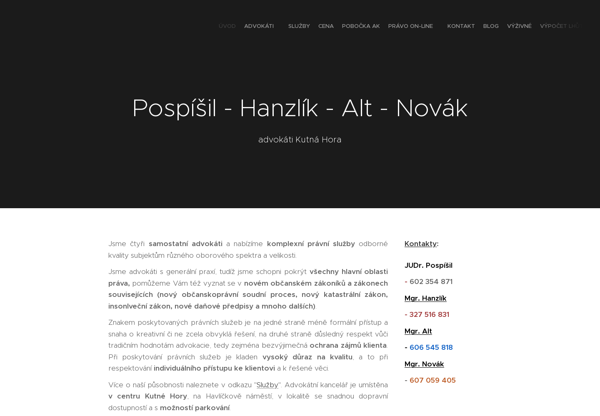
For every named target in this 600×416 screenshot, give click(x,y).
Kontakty (421, 243)
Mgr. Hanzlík (426, 297)
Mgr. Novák (424, 363)
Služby (267, 384)
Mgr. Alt (418, 330)
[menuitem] (497, 27)
